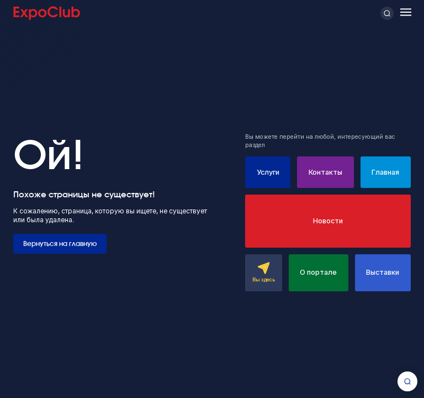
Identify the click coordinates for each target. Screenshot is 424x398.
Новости (328, 221)
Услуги (268, 172)
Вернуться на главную (60, 243)
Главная (385, 172)
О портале (318, 272)
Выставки (382, 272)
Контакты (325, 172)
